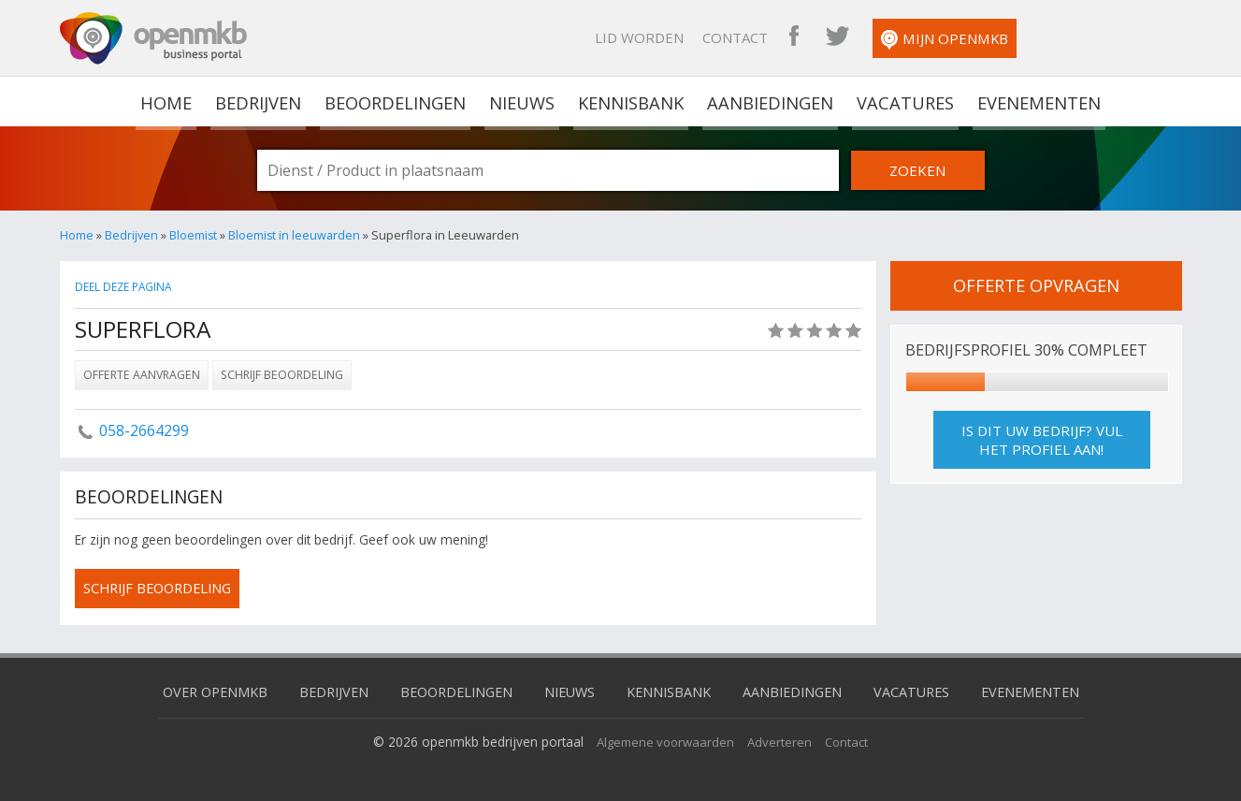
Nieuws (523, 101)
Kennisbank (631, 101)
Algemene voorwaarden (664, 740)
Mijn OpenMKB (1092, 40)
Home (77, 234)
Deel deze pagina (126, 287)
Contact (883, 37)
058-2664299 (144, 429)
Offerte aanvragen (141, 374)
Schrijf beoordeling (282, 374)
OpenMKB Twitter (985, 37)
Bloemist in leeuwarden (295, 234)
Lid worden (787, 37)
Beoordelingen (396, 101)
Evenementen (1036, 101)
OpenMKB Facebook (942, 37)
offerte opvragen (1036, 285)
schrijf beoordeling (161, 588)
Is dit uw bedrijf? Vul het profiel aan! (1041, 440)
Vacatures (903, 101)
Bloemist (193, 234)
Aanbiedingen (769, 101)
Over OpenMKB (199, 689)
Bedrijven (259, 101)
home (168, 101)
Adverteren (782, 740)
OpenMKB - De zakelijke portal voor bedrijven (153, 38)
